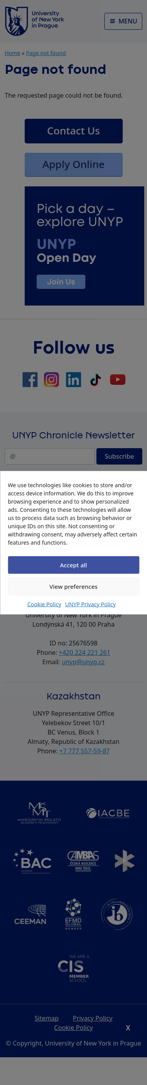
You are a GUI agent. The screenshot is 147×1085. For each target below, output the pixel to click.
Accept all (73, 565)
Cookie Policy (44, 604)
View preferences (73, 586)
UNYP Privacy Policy (90, 604)
